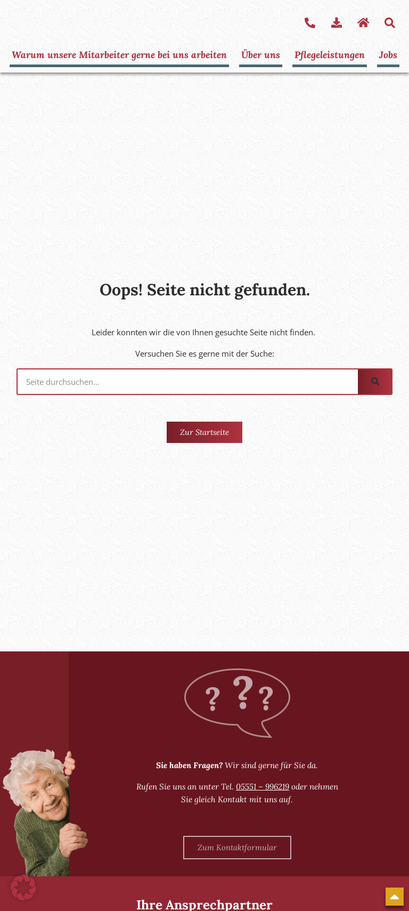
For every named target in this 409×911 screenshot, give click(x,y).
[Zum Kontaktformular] (237, 847)
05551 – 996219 (262, 786)
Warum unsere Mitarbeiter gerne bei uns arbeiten (120, 54)
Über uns (261, 54)
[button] (23, 887)
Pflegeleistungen (330, 54)
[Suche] (375, 381)
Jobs (388, 54)
